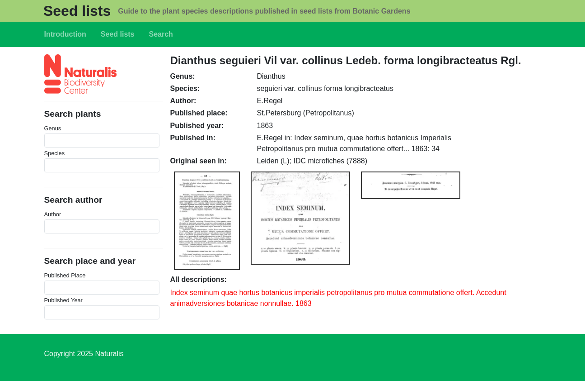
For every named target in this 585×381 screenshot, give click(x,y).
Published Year (63, 300)
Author (52, 214)
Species (54, 153)
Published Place (65, 275)
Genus (52, 128)
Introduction (65, 34)
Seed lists (77, 11)
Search (161, 34)
